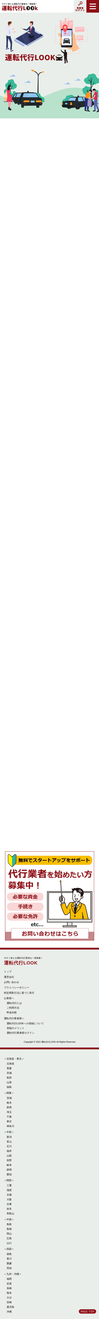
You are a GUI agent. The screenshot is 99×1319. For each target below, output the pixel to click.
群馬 (9, 1107)
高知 (9, 1268)
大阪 (9, 1199)
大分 (9, 1297)
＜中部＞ (9, 1132)
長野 (9, 1160)
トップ (8, 971)
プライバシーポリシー (16, 987)
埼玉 (9, 1112)
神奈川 (10, 1126)
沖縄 (9, 1311)
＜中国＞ (9, 1219)
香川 (9, 1258)
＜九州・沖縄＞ (13, 1274)
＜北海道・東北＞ (14, 1058)
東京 (9, 1121)
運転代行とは (14, 1003)
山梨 (9, 1155)
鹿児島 (10, 1306)
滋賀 (9, 1190)
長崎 (9, 1288)
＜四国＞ (9, 1248)
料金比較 (12, 1012)
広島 (9, 1238)
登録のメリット (15, 1028)
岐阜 (9, 1165)
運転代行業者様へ (14, 1018)
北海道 (10, 1063)
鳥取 (9, 1224)
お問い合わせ (11, 982)
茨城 (9, 1098)
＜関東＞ (9, 1092)
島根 (9, 1228)
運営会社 (9, 976)
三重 (9, 1185)
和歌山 (10, 1213)
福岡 (9, 1278)
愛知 (9, 1174)
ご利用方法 (13, 1007)
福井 (9, 1150)
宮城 (9, 1072)
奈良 (9, 1208)
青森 (9, 1068)
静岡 (9, 1169)
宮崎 (9, 1302)
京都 (9, 1194)
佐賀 (9, 1283)
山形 (9, 1082)
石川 (9, 1146)
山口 (9, 1243)
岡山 (9, 1233)
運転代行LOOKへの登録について (25, 1023)
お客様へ (9, 998)
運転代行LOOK (23, 961)
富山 (9, 1141)
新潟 (9, 1136)
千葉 (9, 1116)
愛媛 (9, 1263)
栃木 (9, 1102)
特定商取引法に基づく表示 (19, 992)
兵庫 (9, 1204)
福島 (9, 1087)
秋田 (9, 1077)
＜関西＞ (9, 1180)
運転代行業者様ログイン (20, 1032)
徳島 (9, 1254)
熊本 (9, 1292)
